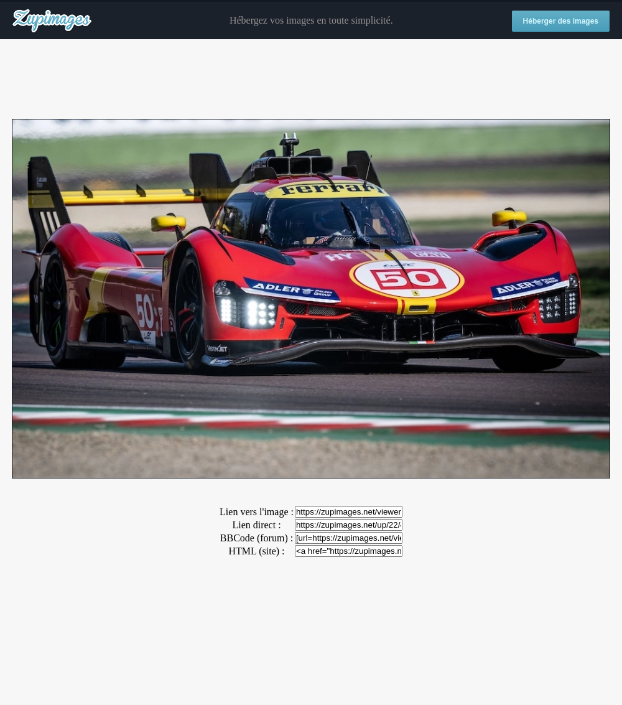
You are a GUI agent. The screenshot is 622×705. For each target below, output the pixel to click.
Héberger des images (560, 21)
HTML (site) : (256, 551)
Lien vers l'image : (257, 512)
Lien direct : (256, 525)
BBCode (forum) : (256, 538)
